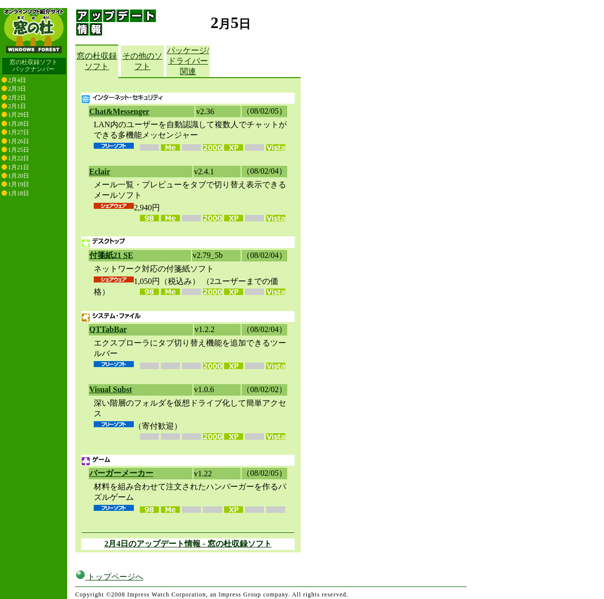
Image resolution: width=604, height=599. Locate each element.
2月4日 (17, 80)
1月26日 (18, 141)
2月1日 (17, 106)
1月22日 (18, 158)
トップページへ (109, 576)
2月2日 (17, 97)
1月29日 (18, 114)
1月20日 (18, 175)
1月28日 (18, 123)
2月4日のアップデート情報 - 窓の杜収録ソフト (187, 543)
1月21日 (18, 167)
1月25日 (18, 149)
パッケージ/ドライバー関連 (188, 61)
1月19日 (18, 184)
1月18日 (18, 193)
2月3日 (17, 88)
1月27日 (18, 132)
